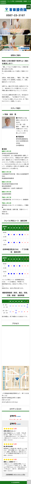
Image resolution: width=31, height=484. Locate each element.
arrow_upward (29, 482)
